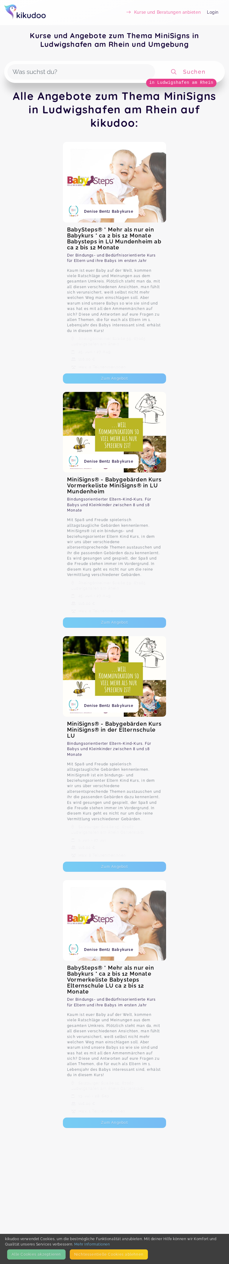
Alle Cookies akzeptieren (36, 1254)
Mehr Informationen (92, 1244)
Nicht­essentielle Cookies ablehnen (108, 1254)
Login (213, 12)
